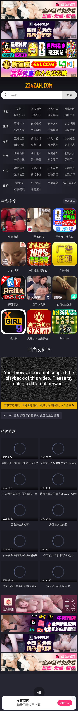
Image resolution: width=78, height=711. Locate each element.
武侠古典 (70, 168)
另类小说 (36, 174)
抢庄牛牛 (70, 115)
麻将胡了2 (19, 115)
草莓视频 (53, 183)
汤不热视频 (69, 183)
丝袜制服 (36, 130)
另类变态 (70, 144)
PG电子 (19, 108)
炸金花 (36, 115)
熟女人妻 (19, 130)
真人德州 (36, 108)
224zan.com (39, 85)
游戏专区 (70, 108)
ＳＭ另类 (70, 130)
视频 (5, 126)
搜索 (69, 95)
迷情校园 (19, 174)
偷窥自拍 (19, 153)
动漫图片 (70, 153)
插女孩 (19, 183)
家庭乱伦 (36, 168)
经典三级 (36, 144)
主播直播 (53, 130)
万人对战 (53, 108)
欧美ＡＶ (53, 123)
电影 (5, 141)
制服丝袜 (19, 144)
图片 (5, 156)
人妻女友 (53, 168)
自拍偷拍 (36, 123)
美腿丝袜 (19, 159)
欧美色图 (53, 153)
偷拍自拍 (36, 138)
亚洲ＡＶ (19, 123)
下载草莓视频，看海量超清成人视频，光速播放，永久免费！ (39, 405)
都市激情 (19, 168)
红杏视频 (19, 189)
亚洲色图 (36, 153)
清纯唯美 (36, 159)
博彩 (5, 111)
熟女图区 (53, 159)
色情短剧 (36, 189)
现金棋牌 (53, 115)
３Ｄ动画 (70, 123)
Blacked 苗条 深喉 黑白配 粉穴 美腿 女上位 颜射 (31, 415)
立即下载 (65, 703)
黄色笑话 (53, 174)
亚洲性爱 (19, 138)
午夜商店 (36, 183)
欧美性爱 (70, 138)
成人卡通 (53, 138)
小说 (5, 171)
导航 (5, 186)
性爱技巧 (70, 174)
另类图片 (70, 159)
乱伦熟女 (53, 144)
